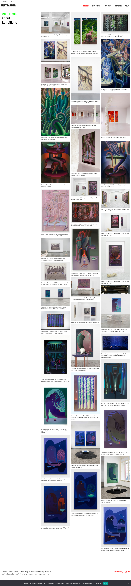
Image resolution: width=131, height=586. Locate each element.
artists (86, 6)
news (127, 6)
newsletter (118, 571)
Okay (105, 583)
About (5, 18)
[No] (129, 583)
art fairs (108, 6)
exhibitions (97, 6)
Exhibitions (9, 22)
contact (118, 6)
